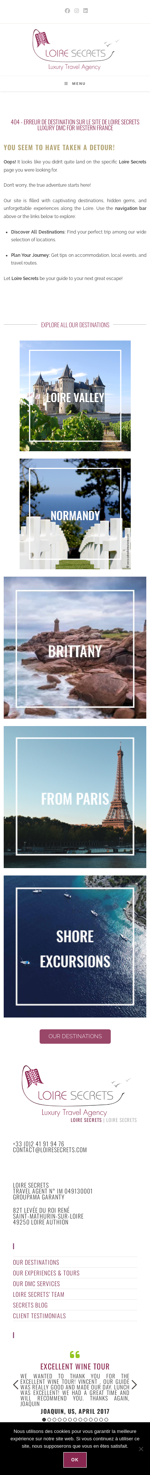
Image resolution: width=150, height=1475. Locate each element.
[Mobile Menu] (75, 84)
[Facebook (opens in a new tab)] (67, 10)
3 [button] (54, 1420)
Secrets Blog (30, 1304)
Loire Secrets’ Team (38, 1294)
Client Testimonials (39, 1315)
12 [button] (101, 1420)
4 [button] (59, 1420)
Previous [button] (16, 1384)
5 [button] (65, 1420)
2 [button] (49, 1420)
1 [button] (44, 1420)
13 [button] (106, 1420)
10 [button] (91, 1420)
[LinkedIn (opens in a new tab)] (84, 10)
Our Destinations (36, 1262)
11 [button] (96, 1420)
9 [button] (85, 1420)
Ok (75, 1459)
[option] (75, 1382)
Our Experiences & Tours (46, 1272)
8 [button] (80, 1420)
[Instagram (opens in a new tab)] (76, 10)
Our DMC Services (36, 1283)
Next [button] (134, 1384)
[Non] (140, 1448)
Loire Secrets (86, 1119)
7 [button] (75, 1420)
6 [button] (70, 1420)
